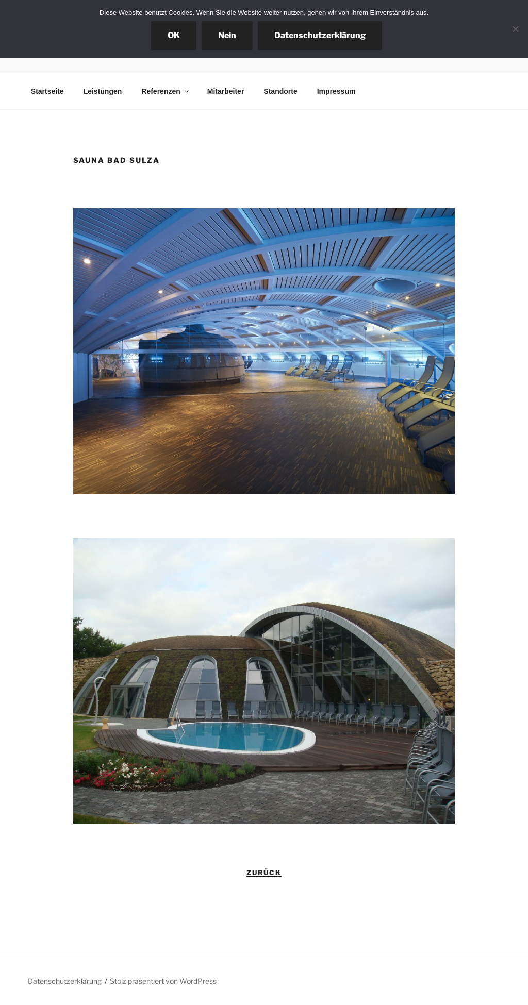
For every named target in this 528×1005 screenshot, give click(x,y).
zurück (264, 872)
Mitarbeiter (225, 91)
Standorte (280, 91)
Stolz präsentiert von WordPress (163, 981)
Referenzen (165, 91)
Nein (227, 35)
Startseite (47, 91)
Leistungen (103, 91)
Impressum (336, 91)
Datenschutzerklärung (65, 981)
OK (174, 35)
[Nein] (515, 29)
